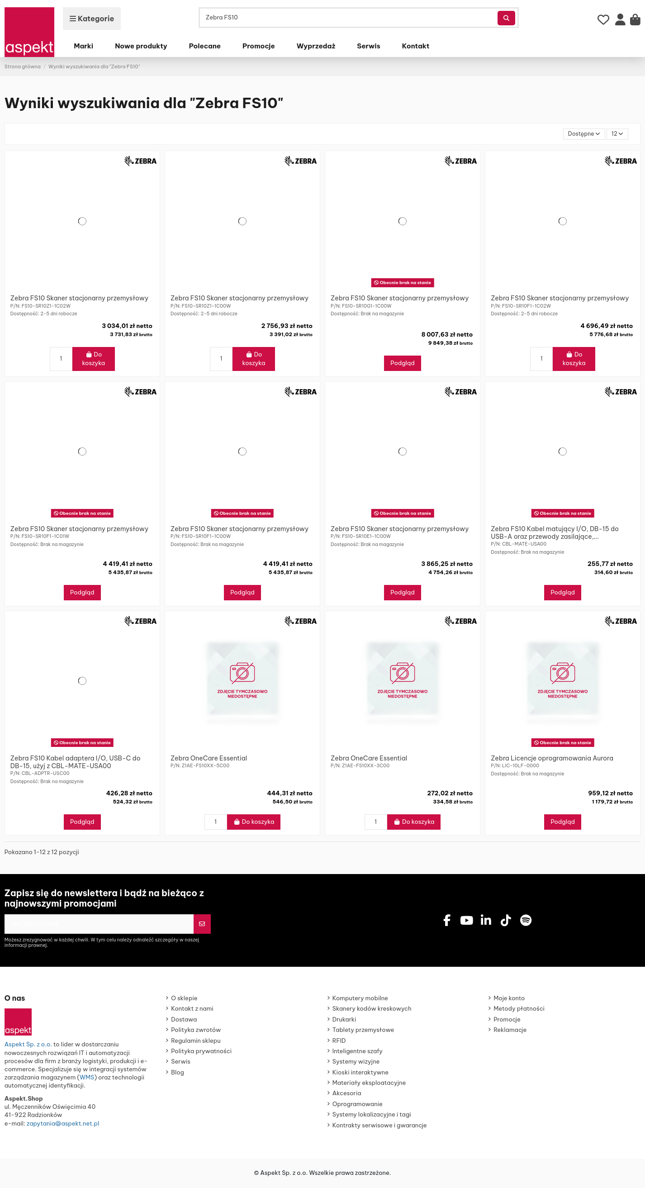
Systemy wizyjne (356, 1063)
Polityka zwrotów (196, 1031)
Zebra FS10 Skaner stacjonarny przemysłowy (79, 299)
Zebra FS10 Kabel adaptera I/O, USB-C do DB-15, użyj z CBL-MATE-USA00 (75, 762)
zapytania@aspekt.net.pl (63, 1125)
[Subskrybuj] (202, 925)
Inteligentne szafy (357, 1052)
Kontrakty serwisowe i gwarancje (379, 1127)
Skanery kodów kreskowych (372, 1010)
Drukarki (344, 1021)
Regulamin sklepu (195, 1042)
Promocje (506, 1021)
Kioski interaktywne (360, 1074)
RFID (339, 1042)
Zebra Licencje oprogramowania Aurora (552, 759)
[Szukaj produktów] (506, 18)
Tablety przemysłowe (363, 1031)
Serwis (180, 1063)
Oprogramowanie (357, 1105)
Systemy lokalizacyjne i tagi (371, 1116)
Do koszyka (93, 359)
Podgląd (402, 363)
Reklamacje (509, 1031)
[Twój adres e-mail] (99, 925)
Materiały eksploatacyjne (369, 1084)
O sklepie (184, 999)
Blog (177, 1074)
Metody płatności (519, 1010)
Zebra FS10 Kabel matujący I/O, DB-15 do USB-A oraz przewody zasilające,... (555, 533)
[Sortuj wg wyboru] (582, 134)
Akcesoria (346, 1094)
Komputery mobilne (360, 999)
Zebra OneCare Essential (209, 759)
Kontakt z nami (192, 1010)
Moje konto (509, 999)
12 (617, 134)
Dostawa (184, 1021)
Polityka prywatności (201, 1052)
